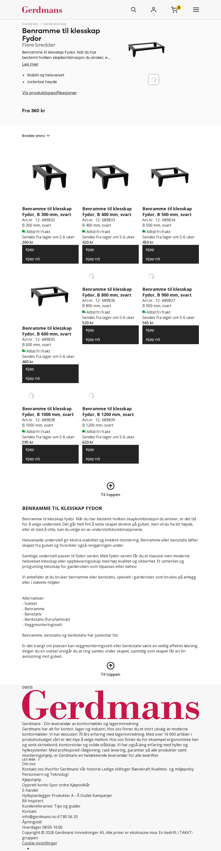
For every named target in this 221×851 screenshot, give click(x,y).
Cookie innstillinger (39, 843)
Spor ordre (59, 785)
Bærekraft (141, 769)
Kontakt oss (33, 769)
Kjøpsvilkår (80, 785)
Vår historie (90, 769)
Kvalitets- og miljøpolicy (172, 769)
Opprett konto (35, 785)
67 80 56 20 (67, 816)
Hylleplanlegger (36, 795)
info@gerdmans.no (39, 816)
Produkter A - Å (65, 795)
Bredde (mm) (33, 135)
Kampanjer (102, 795)
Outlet (86, 795)
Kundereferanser (37, 806)
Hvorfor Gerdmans (62, 769)
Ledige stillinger (116, 769)
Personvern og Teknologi (45, 774)
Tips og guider (67, 806)
